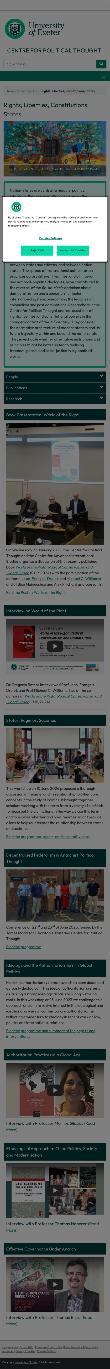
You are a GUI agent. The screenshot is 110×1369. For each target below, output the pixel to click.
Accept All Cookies (73, 250)
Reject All (37, 250)
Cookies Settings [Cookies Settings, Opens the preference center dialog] (50, 238)
